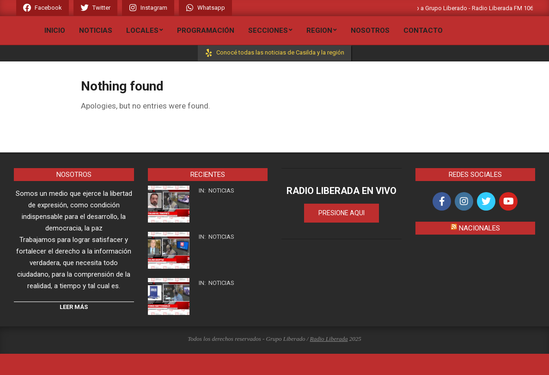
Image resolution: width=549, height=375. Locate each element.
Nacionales (479, 228)
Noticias (221, 190)
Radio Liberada (329, 338)
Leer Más (74, 306)
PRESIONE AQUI (341, 213)
